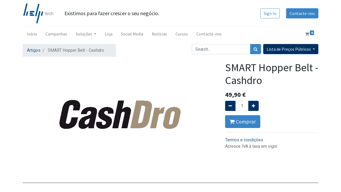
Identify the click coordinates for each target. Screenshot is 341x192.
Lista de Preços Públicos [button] (289, 49)
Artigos (33, 50)
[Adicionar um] (253, 106)
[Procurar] (255, 49)
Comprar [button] (243, 121)
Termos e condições (244, 139)
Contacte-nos (302, 13)
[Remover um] (230, 106)
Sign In (270, 13)
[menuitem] (32, 34)
